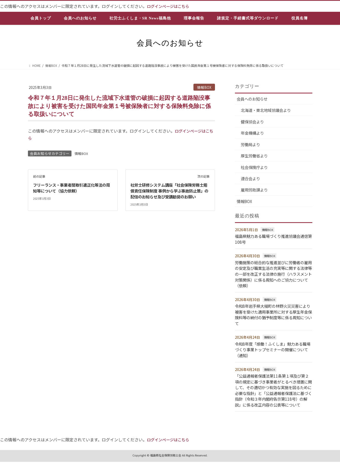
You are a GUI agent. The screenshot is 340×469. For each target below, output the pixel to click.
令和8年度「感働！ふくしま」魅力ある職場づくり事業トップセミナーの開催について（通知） (273, 351)
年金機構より (253, 134)
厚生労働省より (255, 157)
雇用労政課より (255, 192)
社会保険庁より (255, 169)
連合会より (251, 180)
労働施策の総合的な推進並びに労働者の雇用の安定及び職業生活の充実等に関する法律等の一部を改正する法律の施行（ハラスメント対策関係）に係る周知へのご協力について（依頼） (272, 276)
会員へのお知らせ (253, 99)
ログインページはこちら (169, 6)
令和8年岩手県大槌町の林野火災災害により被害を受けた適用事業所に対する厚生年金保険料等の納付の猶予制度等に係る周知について (273, 316)
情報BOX (204, 87)
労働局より (251, 145)
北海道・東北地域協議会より (267, 111)
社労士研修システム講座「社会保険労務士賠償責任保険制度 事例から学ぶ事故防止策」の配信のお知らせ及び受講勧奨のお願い (169, 193)
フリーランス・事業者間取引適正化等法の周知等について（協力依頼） (72, 188)
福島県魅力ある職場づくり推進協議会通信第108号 (272, 241)
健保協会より (253, 122)
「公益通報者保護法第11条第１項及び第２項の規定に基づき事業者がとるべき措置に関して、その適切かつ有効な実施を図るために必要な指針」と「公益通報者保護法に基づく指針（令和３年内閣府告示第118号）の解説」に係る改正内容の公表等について (273, 395)
